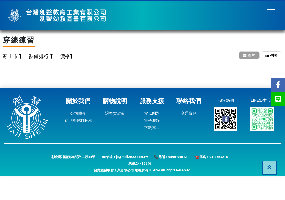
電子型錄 (152, 120)
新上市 (11, 56)
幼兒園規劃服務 (78, 120)
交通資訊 (188, 113)
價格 (65, 56)
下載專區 (152, 128)
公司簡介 (78, 113)
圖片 (249, 55)
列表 (271, 55)
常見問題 (152, 113)
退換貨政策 (115, 113)
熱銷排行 (39, 56)
